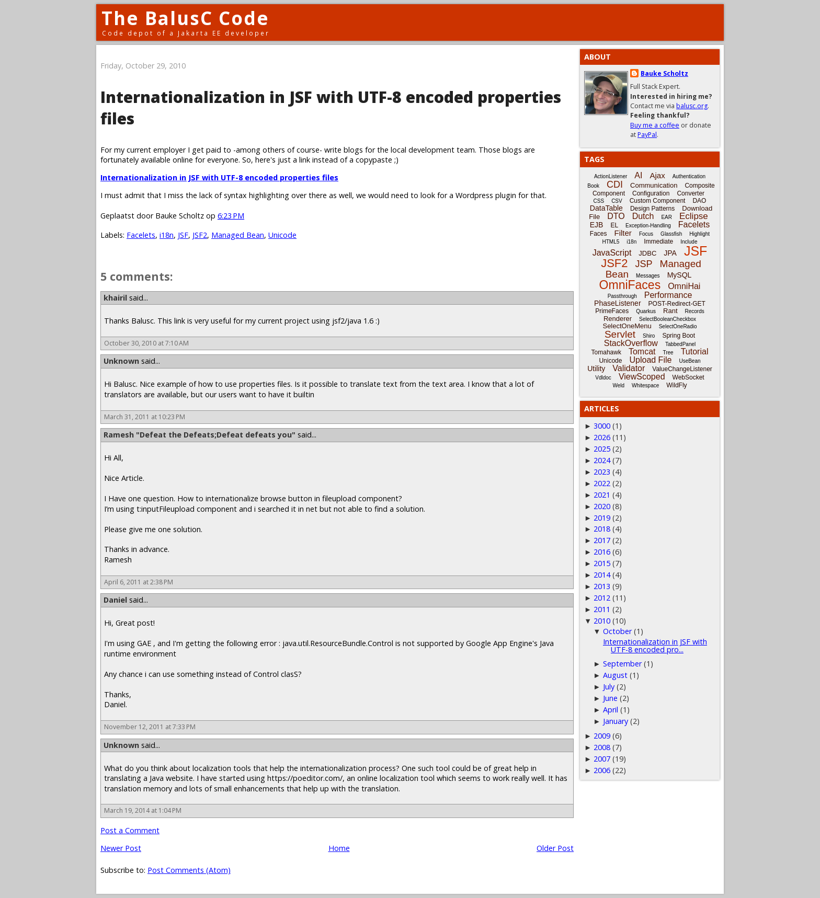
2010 (602, 621)
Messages (648, 276)
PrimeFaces (612, 311)
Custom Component (658, 200)
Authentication (689, 176)
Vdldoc (603, 378)
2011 (602, 609)
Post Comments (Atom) (189, 870)
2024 (602, 460)
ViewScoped (642, 376)
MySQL (679, 275)
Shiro (649, 336)
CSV (616, 201)
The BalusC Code (185, 18)
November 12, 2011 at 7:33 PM (150, 726)
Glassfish (671, 234)
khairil (115, 298)
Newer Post (120, 848)
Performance (668, 295)
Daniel (115, 600)
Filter (623, 232)
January (615, 721)
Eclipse (693, 216)
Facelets (141, 235)
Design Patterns (652, 208)
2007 (602, 759)
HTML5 (611, 242)
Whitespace (645, 385)
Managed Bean (237, 235)
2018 (602, 529)
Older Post (555, 848)
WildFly (676, 385)
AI (638, 175)
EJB (596, 225)
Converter (690, 193)
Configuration (650, 193)
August (615, 675)
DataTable (606, 208)
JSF (183, 235)
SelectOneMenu (626, 326)
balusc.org (692, 105)
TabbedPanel (680, 344)
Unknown (121, 361)
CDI (615, 184)
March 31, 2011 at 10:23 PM (144, 416)
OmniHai (684, 286)
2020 (602, 506)
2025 (602, 449)
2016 (602, 552)
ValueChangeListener (682, 369)
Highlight (699, 234)
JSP (644, 264)
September (622, 664)
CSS (599, 201)
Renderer (617, 319)
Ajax (657, 175)
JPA (670, 253)
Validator (628, 368)
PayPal (647, 134)
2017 (602, 540)
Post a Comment (130, 830)
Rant (670, 311)
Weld (618, 385)
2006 (602, 770)
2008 (602, 747)
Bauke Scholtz (664, 73)
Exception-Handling (648, 225)
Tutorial (695, 351)
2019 (602, 518)
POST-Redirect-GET (676, 303)
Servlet (620, 334)
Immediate (658, 241)
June (610, 698)
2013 (602, 586)
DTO (615, 216)
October (617, 631)
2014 (602, 575)
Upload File (650, 359)
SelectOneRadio (678, 326)
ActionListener (610, 176)
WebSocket (688, 377)
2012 (602, 598)
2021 (602, 495)
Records (694, 311)
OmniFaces (630, 285)
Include (688, 242)
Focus (646, 234)
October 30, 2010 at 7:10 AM (146, 343)
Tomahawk (606, 352)
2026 (602, 437)
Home (339, 848)
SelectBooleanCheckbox (667, 319)
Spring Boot (678, 335)
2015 (602, 563)
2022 (602, 483)
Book (593, 186)
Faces (598, 233)
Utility (596, 368)
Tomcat (642, 351)
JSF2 (199, 235)
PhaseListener (617, 303)
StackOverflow (631, 343)
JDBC (647, 253)
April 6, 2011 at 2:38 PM (138, 582)
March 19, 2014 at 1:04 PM (142, 810)
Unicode (282, 235)
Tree (668, 352)
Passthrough (622, 296)
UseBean (689, 361)
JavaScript (612, 252)
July (608, 687)
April (610, 710)
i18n (167, 235)
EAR (666, 217)
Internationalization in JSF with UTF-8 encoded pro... (655, 645)
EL (614, 225)
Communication (653, 185)
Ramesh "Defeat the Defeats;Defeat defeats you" (199, 435)
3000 (602, 426)
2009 (602, 736)
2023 (602, 472)
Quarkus (646, 311)
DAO (699, 200)
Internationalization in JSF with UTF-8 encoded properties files (219, 177)
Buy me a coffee (654, 125)
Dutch (643, 216)
